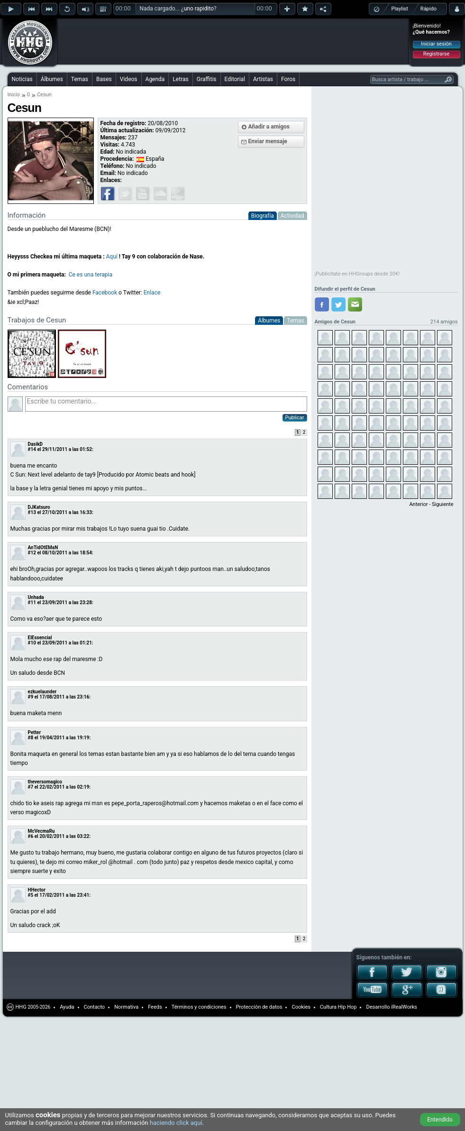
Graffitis (207, 79)
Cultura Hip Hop (338, 1007)
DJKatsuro (39, 507)
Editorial (235, 79)
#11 (32, 602)
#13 (32, 512)
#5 (31, 895)
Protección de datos (259, 1007)
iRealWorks (404, 1007)
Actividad (292, 215)
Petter (34, 732)
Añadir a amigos (269, 126)
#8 (31, 737)
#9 (31, 696)
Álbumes (52, 79)
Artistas (263, 79)
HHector (37, 889)
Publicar (294, 417)
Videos (128, 79)
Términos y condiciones (199, 1007)
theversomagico (45, 781)
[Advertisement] (119, 34)
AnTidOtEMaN (43, 547)
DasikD (35, 444)
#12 (32, 552)
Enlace (152, 292)
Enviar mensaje (267, 141)
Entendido (440, 1119)
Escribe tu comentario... (166, 404)
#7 (31, 787)
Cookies (301, 1007)
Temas (79, 79)
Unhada (36, 597)
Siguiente (442, 504)
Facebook (104, 292)
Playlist (400, 9)
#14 (32, 449)
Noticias (22, 79)
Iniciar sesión (436, 44)
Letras (180, 79)
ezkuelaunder (42, 691)
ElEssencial (40, 637)
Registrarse (436, 54)
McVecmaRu (41, 831)
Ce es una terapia (90, 274)
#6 (31, 836)
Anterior (418, 504)
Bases (104, 79)
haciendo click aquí (176, 1122)
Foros (288, 79)
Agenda (155, 79)
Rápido (428, 9)
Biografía (262, 215)
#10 (32, 642)
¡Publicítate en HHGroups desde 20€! (357, 274)
